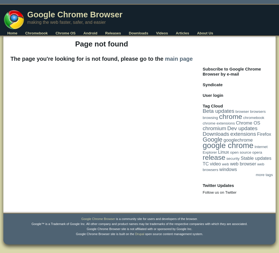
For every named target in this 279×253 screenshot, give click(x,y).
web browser (243, 163)
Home (12, 33)
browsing (210, 118)
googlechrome (238, 139)
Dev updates (242, 128)
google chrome (228, 145)
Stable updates (256, 158)
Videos (162, 33)
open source (240, 152)
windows (228, 169)
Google (213, 139)
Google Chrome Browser (74, 14)
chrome (230, 116)
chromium (214, 128)
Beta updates (218, 111)
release (214, 157)
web (225, 164)
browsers (258, 111)
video (215, 163)
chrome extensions (219, 123)
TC (206, 163)
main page (179, 59)
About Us (205, 33)
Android (90, 33)
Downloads (138, 33)
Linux (223, 151)
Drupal (139, 234)
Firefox (264, 134)
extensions (243, 134)
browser (242, 111)
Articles (182, 33)
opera (257, 152)
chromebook (253, 118)
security (233, 158)
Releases (113, 33)
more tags (264, 175)
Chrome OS (66, 33)
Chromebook (36, 33)
